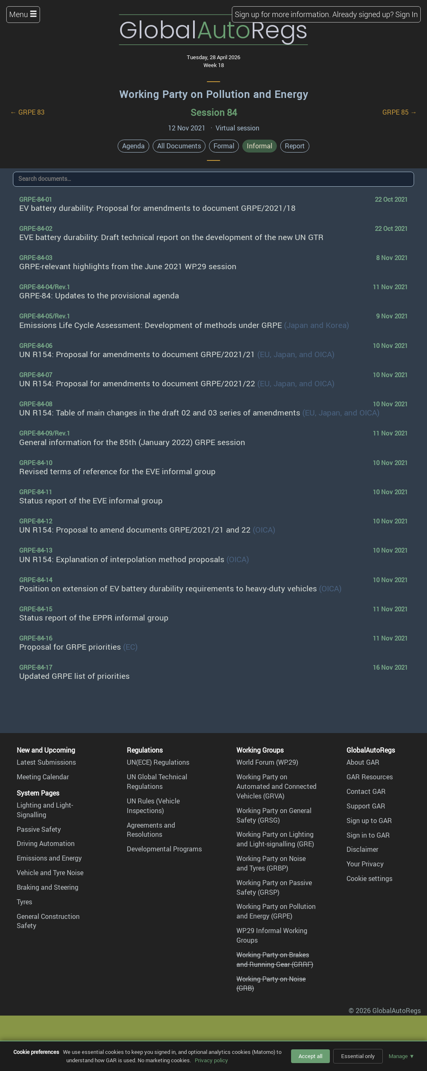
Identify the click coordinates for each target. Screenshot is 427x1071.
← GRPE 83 (27, 112)
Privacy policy (211, 1060)
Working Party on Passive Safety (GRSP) (274, 887)
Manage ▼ (401, 1056)
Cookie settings (369, 878)
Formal (224, 145)
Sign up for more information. (283, 14)
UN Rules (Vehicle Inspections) (153, 805)
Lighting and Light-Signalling (45, 810)
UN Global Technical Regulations (157, 781)
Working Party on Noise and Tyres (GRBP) (271, 863)
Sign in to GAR (368, 835)
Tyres (24, 901)
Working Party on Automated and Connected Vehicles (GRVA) (276, 786)
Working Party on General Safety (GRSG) (273, 815)
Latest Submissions (46, 762)
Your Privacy (365, 863)
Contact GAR (366, 791)
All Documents (179, 145)
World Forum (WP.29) (267, 762)
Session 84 (214, 112)
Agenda (133, 145)
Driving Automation (46, 843)
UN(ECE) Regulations (158, 762)
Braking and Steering (47, 887)
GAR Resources (370, 776)
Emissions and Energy (49, 858)
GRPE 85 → (399, 112)
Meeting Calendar (43, 776)
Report (295, 145)
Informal (259, 145)
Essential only (358, 1056)
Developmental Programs (164, 848)
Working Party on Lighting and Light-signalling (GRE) (275, 839)
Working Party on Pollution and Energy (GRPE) (276, 911)
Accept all (310, 1056)
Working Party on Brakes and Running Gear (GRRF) (274, 959)
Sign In (406, 14)
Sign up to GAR (369, 820)
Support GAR (366, 806)
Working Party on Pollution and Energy (213, 94)
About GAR (363, 762)
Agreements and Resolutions (151, 830)
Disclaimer (362, 849)
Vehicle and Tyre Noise (50, 872)
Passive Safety (39, 829)
